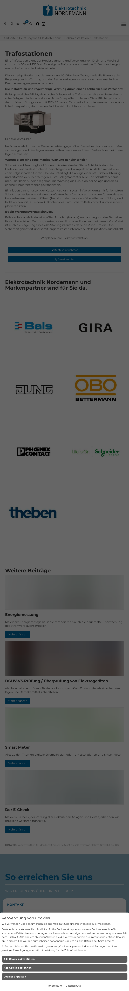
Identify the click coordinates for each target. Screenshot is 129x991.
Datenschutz (73, 985)
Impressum (55, 985)
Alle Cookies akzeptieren (19, 959)
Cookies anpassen (15, 976)
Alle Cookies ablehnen (18, 967)
